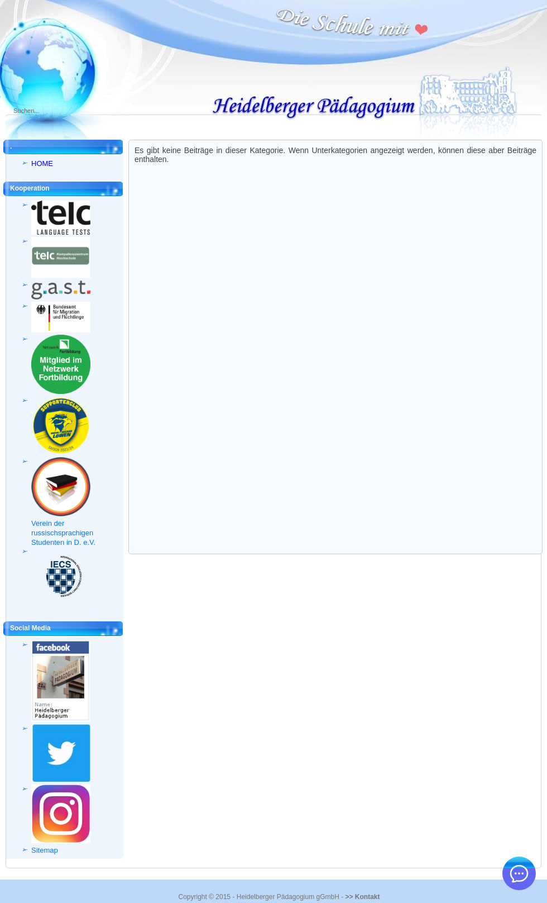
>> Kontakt (362, 897)
